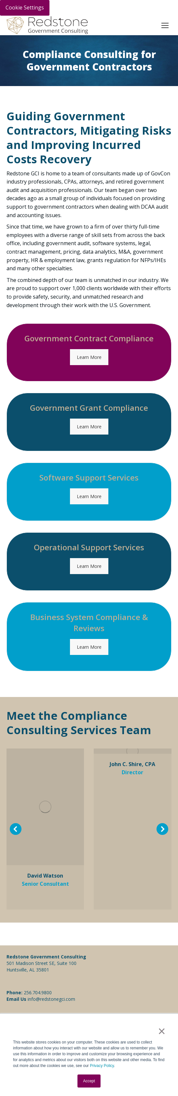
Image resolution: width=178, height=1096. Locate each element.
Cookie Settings (25, 7)
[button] (15, 829)
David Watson (45, 875)
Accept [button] (89, 1081)
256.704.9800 (38, 992)
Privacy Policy (102, 1065)
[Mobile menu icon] (164, 25)
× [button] (161, 1031)
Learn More (89, 357)
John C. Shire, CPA (132, 764)
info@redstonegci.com (50, 999)
